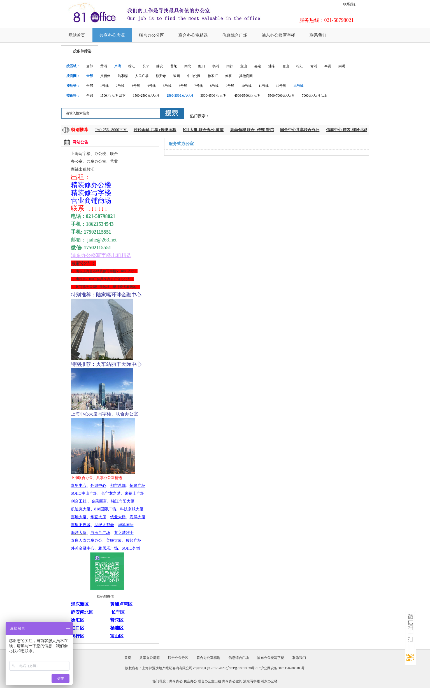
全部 (89, 66)
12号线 (281, 86)
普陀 (173, 66)
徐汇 (131, 66)
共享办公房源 (112, 35)
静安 (159, 66)
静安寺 (161, 76)
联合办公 (190, 681)
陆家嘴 (123, 76)
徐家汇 (213, 76)
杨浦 (215, 66)
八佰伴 (105, 76)
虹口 (201, 66)
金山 (285, 66)
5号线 (167, 86)
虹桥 (228, 76)
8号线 (214, 86)
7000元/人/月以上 (314, 95)
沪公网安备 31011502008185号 (283, 668)
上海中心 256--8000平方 (109, 130)
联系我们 (350, 4)
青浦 (313, 66)
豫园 (176, 76)
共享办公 (176, 681)
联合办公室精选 (193, 35)
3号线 (136, 86)
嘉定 (257, 66)
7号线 (198, 86)
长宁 (145, 66)
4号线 (151, 86)
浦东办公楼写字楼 (278, 35)
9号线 (230, 86)
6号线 (183, 86)
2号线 (120, 86)
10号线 (246, 86)
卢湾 (117, 66)
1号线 (104, 86)
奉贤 (327, 66)
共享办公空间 (232, 681)
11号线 (264, 86)
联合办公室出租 (209, 681)
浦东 (271, 66)
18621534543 (100, 224)
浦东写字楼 (251, 681)
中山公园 (194, 76)
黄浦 (103, 66)
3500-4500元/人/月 (214, 95)
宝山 (243, 66)
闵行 (229, 66)
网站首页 (76, 35)
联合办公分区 (151, 35)
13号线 (298, 86)
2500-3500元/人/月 (180, 95)
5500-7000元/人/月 (281, 95)
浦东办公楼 (269, 681)
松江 (299, 66)
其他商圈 (246, 76)
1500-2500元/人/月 (146, 95)
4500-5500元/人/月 (247, 95)
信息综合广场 (234, 35)
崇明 (341, 66)
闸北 (187, 66)
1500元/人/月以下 (113, 95)
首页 (127, 658)
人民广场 (141, 76)
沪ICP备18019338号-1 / (243, 668)
